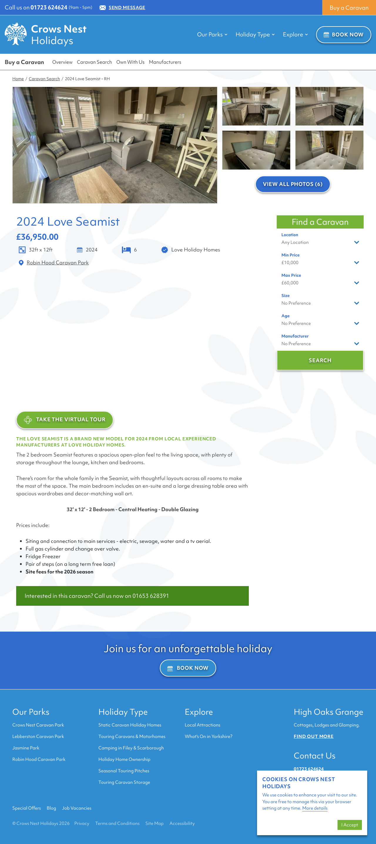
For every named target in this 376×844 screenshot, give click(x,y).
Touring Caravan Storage (124, 782)
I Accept (349, 825)
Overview (62, 62)
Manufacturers (165, 62)
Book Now (344, 34)
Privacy (81, 823)
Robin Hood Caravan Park (39, 759)
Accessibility (182, 823)
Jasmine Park (25, 748)
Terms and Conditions (117, 823)
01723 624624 (49, 7)
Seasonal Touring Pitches (123, 771)
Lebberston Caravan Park (38, 736)
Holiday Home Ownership (124, 759)
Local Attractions (202, 725)
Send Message (122, 8)
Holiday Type (123, 711)
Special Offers (26, 808)
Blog (51, 808)
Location (289, 234)
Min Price (290, 255)
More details (315, 808)
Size (285, 295)
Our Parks (30, 711)
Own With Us (130, 62)
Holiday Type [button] (255, 34)
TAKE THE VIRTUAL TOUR (65, 420)
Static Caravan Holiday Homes (129, 725)
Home (18, 78)
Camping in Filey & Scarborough (131, 748)
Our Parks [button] (212, 34)
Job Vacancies (76, 808)
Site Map (154, 823)
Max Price (291, 275)
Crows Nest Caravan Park (38, 725)
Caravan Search (94, 62)
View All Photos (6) (293, 184)
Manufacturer (295, 336)
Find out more (314, 736)
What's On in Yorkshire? (208, 736)
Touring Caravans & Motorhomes (131, 736)
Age (285, 315)
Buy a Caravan (349, 7)
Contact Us (314, 755)
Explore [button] (295, 34)
